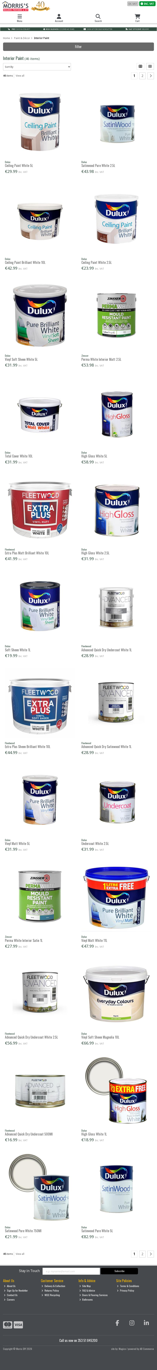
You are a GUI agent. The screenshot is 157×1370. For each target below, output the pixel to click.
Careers (9, 1299)
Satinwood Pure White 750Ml (23, 1230)
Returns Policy (50, 1290)
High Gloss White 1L (94, 1134)
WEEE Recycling (50, 1295)
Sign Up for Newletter (16, 1290)
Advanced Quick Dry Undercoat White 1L (106, 649)
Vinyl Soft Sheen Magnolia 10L (100, 1037)
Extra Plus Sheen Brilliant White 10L (27, 746)
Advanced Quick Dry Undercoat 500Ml (29, 1134)
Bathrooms (86, 1299)
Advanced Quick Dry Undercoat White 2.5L (31, 1037)
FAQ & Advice (87, 1290)
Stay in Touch (29, 1271)
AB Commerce (147, 1348)
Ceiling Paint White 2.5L (96, 262)
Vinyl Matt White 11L (94, 940)
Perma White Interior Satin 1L (24, 940)
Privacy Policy (125, 1290)
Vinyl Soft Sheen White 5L (21, 359)
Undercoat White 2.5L (95, 843)
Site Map (85, 1286)
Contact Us (11, 1295)
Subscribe (119, 1271)
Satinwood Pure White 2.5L (98, 165)
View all (20, 75)
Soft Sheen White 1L (17, 649)
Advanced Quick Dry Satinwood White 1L (106, 746)
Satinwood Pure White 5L (97, 1230)
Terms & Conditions (128, 1286)
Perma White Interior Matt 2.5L (101, 359)
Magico (122, 1348)
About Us (10, 1286)
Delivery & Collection (53, 1286)
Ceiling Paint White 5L (19, 165)
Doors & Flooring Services (93, 1295)
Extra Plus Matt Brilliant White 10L (27, 553)
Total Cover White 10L (19, 456)
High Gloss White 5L (94, 456)
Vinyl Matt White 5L (17, 843)
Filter (78, 46)
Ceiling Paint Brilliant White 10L (25, 262)
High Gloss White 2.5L (95, 553)
